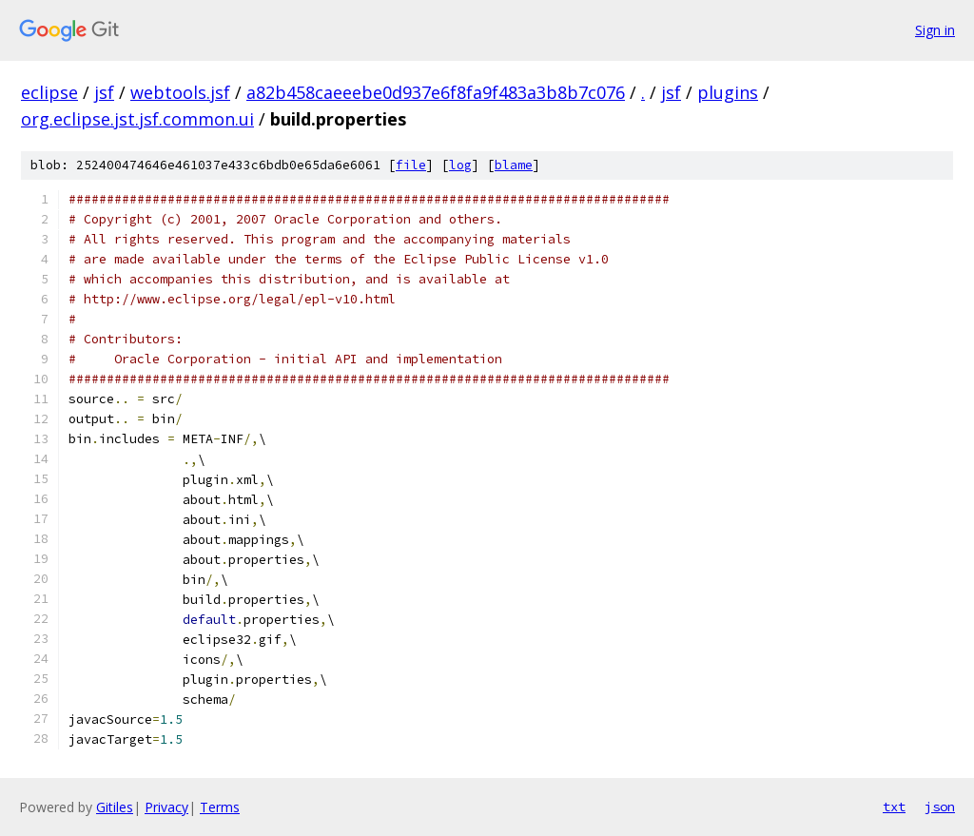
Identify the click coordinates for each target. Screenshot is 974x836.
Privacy (166, 807)
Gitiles (114, 807)
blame (514, 165)
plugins (727, 92)
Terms (220, 807)
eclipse (49, 92)
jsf (104, 92)
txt (894, 806)
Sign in (935, 30)
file (411, 165)
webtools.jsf (180, 92)
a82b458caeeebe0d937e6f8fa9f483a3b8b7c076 (435, 92)
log (460, 165)
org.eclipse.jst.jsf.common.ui (137, 118)
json (940, 806)
